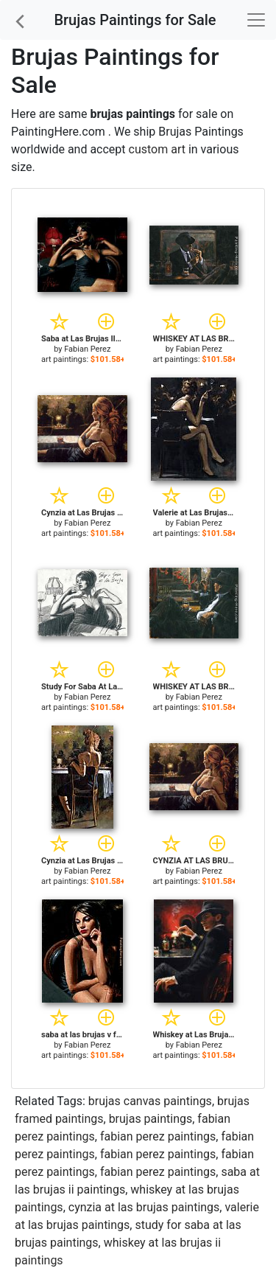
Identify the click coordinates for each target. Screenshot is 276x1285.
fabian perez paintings (158, 1136)
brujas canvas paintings (150, 1101)
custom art (157, 149)
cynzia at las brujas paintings (144, 1207)
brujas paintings (151, 1119)
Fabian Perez (87, 349)
